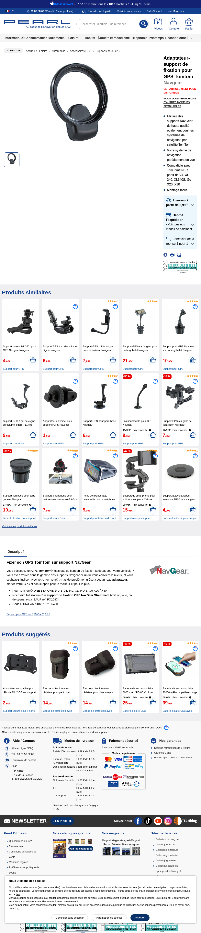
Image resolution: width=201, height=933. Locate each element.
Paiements (118, 747)
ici (18, 908)
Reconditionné (175, 38)
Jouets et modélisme (114, 38)
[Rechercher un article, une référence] (112, 24)
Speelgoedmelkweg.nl (168, 871)
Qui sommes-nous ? (20, 840)
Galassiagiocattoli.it (167, 865)
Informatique (14, 38)
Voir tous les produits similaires (19, 526)
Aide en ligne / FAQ (22, 748)
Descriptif (15, 552)
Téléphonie (139, 38)
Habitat (90, 38)
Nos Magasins (176, 11)
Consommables (35, 38)
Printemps (156, 38)
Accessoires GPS (80, 51)
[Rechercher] (143, 24)
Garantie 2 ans (162, 752)
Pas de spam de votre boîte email (173, 757)
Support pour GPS (13, 368)
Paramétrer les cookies (109, 917)
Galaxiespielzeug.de (167, 839)
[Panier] (189, 24)
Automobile (58, 51)
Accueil (30, 51)
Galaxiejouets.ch (165, 844)
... (192, 38)
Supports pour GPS (107, 51)
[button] (180, 202)
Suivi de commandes (129, 11)
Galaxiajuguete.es (166, 860)
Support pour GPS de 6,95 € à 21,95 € (28, 614)
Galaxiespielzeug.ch (167, 849)
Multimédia (56, 38)
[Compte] (174, 24)
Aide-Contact (154, 11)
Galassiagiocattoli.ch (167, 855)
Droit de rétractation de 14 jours (172, 747)
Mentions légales (18, 862)
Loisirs (73, 38)
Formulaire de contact (23, 760)
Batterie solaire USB (134, 710)
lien (18, 894)
